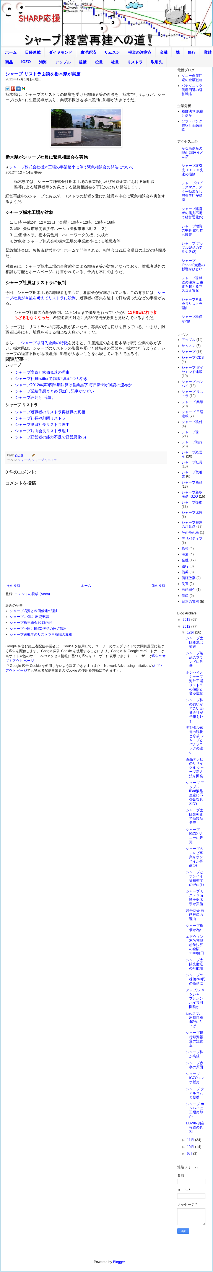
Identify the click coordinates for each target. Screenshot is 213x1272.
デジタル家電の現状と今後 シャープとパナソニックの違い (195, 740)
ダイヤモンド (60, 52)
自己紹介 (188, 589)
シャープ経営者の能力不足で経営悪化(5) (50, 437)
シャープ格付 (192, 422)
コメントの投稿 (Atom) (32, 594)
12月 (191, 632)
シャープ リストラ (44, 460)
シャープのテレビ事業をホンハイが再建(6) (194, 857)
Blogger (119, 1262)
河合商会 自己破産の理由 (195, 915)
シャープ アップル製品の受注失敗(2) (192, 247)
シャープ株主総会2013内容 (31, 622)
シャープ (24, 460)
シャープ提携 (192, 502)
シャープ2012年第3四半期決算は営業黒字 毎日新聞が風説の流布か (73, 385)
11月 (191, 1140)
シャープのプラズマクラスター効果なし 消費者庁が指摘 (192, 191)
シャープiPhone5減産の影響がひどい (193, 265)
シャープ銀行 (192, 442)
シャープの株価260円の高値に (195, 979)
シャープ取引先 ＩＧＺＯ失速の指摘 (192, 170)
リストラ (135, 62)
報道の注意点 (139, 52)
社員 (115, 62)
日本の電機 (190, 601)
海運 (185, 554)
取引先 (157, 62)
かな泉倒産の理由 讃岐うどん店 (192, 152)
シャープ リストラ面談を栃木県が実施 (42, 74)
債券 (185, 572)
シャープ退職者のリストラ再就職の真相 (50, 412)
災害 (185, 584)
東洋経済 (88, 52)
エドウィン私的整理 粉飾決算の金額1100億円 (195, 945)
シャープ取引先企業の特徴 (44, 343)
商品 (9, 62)
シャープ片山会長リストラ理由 (42, 431)
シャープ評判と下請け (34, 397)
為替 (185, 548)
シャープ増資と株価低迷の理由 (42, 372)
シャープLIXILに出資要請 (29, 617)
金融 (163, 52)
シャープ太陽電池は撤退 (194, 642)
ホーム (11, 52)
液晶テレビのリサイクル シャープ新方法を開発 (195, 767)
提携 (83, 62)
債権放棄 (188, 578)
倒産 (185, 596)
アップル (63, 62)
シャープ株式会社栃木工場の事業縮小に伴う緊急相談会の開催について (71, 167)
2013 (187, 619)
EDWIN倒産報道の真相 (195, 1127)
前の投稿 (158, 586)
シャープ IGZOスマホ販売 (195, 1078)
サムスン (112, 52)
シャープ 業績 (192, 402)
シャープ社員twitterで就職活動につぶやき (51, 378)
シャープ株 (190, 432)
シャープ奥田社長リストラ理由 (42, 424)
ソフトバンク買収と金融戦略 (192, 125)
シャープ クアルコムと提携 (195, 1093)
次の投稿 (13, 586)
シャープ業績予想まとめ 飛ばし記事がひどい (54, 391)
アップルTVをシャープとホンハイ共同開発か (195, 998)
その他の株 (190, 532)
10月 (191, 1147)
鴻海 (43, 62)
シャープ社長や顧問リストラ (40, 418)
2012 (187, 626)
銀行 (192, 52)
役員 (99, 62)
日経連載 (33, 52)
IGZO (26, 62)
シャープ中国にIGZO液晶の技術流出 (38, 628)
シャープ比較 (192, 512)
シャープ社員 (192, 462)
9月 (190, 1153)
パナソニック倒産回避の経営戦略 (192, 90)
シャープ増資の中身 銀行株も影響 (192, 230)
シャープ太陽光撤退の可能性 (194, 964)
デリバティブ (192, 538)
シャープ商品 (192, 482)
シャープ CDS (193, 357)
